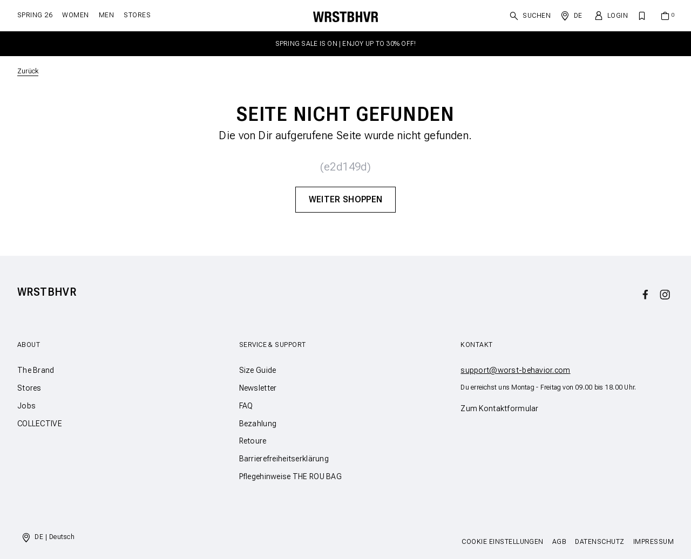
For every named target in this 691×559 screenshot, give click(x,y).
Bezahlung (258, 423)
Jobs (26, 405)
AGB (559, 542)
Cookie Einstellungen (503, 542)
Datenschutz (599, 542)
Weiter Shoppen (345, 199)
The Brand (36, 370)
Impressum (653, 542)
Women (75, 15)
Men (106, 15)
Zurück (27, 71)
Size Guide (257, 370)
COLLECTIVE (39, 423)
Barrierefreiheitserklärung (284, 458)
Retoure (253, 441)
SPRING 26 (34, 15)
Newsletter (258, 388)
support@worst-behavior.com (515, 370)
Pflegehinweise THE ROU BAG (290, 476)
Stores (137, 15)
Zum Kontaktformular (499, 408)
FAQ (246, 405)
